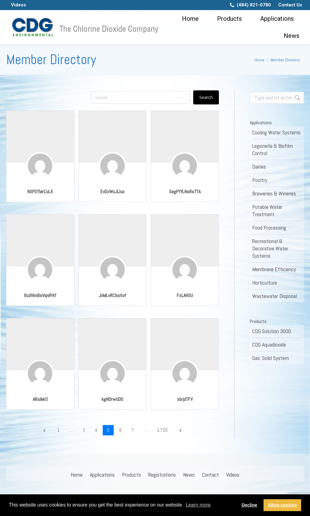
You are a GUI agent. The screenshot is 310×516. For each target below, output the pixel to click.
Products (131, 474)
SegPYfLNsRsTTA (185, 191)
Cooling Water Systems (276, 132)
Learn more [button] (198, 504)
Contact (210, 474)
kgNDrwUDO (112, 399)
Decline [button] (249, 505)
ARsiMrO (40, 399)
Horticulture (264, 282)
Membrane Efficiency (274, 269)
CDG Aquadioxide (269, 344)
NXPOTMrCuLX (40, 191)
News (189, 474)
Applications (102, 474)
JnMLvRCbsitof (112, 295)
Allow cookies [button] (282, 505)
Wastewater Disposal (274, 296)
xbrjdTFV (185, 399)
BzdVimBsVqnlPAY (40, 295)
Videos (232, 474)
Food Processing (269, 227)
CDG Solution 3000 (271, 331)
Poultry (259, 180)
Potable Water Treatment (267, 210)
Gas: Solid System (270, 358)
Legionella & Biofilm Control (272, 149)
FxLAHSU (185, 295)
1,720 (162, 430)
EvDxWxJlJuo (112, 191)
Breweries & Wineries (274, 193)
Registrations (162, 474)
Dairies (259, 166)
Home (77, 474)
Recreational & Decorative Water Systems (270, 248)
